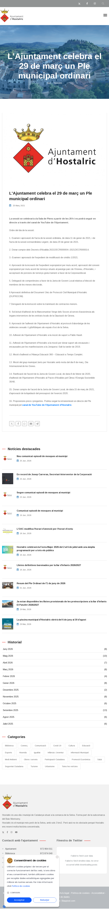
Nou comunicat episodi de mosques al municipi (42, 456)
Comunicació (40, 746)
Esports (8, 752)
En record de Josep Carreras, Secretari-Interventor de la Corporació (54, 474)
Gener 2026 (55, 683)
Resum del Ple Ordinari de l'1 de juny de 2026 (41, 583)
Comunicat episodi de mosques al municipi (40, 511)
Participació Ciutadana (55, 759)
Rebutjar (44, 900)
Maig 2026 (55, 656)
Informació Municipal (80, 752)
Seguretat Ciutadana (14, 766)
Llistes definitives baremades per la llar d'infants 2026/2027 (49, 565)
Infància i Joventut (55, 752)
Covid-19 (57, 746)
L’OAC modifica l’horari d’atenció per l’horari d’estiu (45, 529)
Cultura (71, 746)
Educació (86, 746)
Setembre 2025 (55, 710)
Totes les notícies (70, 766)
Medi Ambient (11, 759)
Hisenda (23, 752)
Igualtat (37, 752)
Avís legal (64, 893)
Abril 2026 (55, 663)
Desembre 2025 (55, 690)
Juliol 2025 (55, 724)
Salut (99, 759)
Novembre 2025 (55, 697)
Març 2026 (55, 669)
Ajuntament (28, 849)
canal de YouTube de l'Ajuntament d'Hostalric (47, 405)
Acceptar (19, 900)
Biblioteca (9, 746)
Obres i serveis (31, 759)
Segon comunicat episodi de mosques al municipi (43, 492)
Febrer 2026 (55, 676)
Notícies (58, 83)
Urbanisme (50, 766)
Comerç (24, 746)
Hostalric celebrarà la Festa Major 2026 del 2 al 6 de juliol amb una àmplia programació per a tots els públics (56, 549)
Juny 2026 (55, 649)
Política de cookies (80, 893)
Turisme (34, 766)
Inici (49, 83)
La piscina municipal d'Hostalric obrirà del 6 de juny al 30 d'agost (51, 620)
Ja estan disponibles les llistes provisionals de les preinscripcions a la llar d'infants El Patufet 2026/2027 (61, 603)
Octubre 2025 (55, 703)
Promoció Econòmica (81, 759)
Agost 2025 (55, 717)
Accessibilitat (98, 893)
